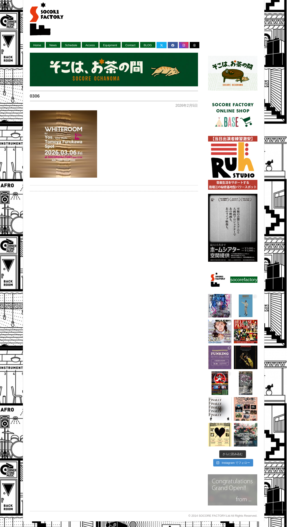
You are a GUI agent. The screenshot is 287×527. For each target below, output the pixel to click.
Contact (130, 45)
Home (37, 45)
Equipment (110, 45)
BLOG (148, 45)
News (53, 45)
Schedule (71, 45)
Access (90, 45)
